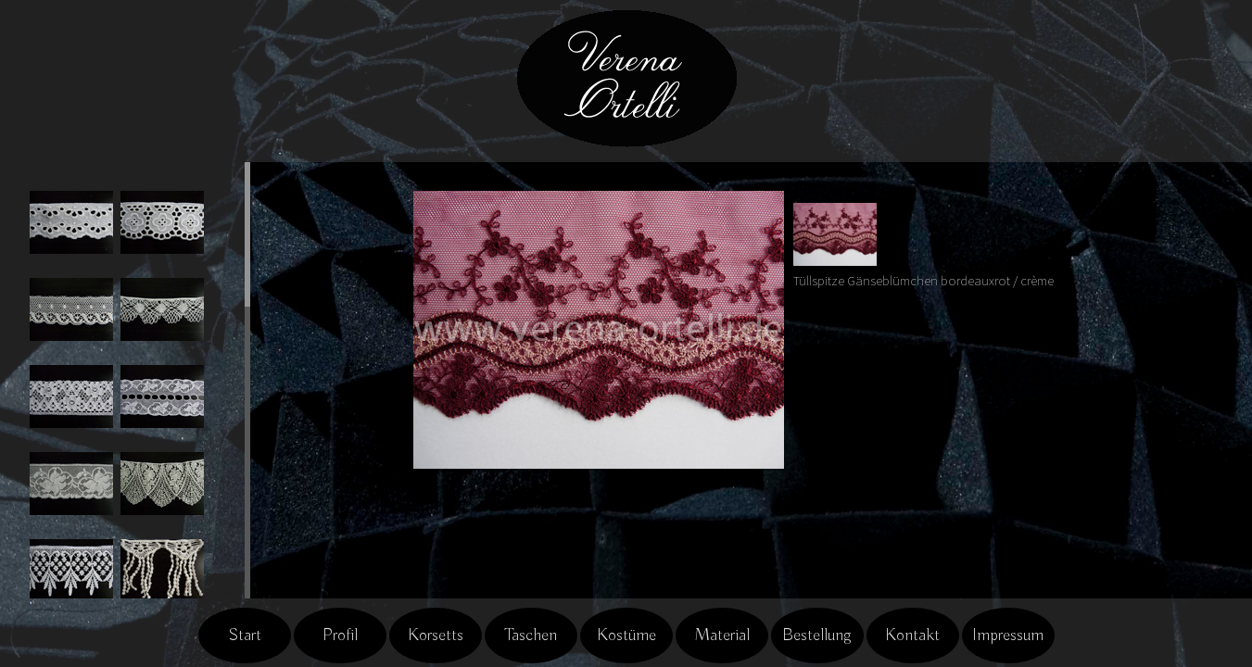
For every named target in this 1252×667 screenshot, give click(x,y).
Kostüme (626, 635)
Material (722, 635)
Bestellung (817, 635)
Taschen (531, 635)
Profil (340, 635)
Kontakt (912, 635)
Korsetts (435, 635)
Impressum (1007, 635)
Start (244, 635)
